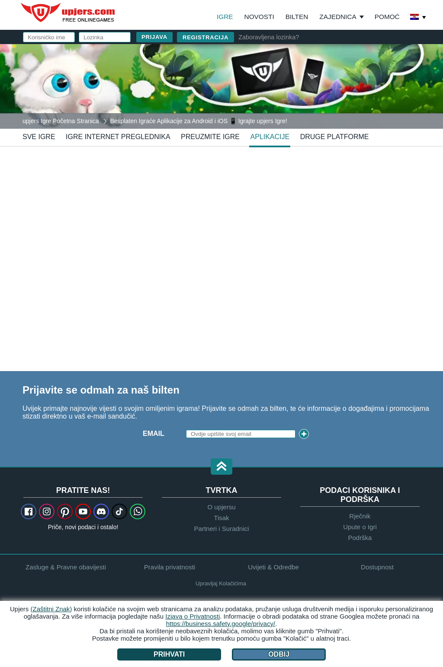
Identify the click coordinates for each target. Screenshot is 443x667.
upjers (68, 12)
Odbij (278, 654)
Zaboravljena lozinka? (268, 37)
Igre (225, 16)
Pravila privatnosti (169, 567)
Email (153, 433)
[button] (221, 467)
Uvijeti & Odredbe (273, 567)
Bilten (297, 16)
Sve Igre (38, 136)
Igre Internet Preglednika (118, 136)
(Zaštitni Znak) (51, 609)
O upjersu (221, 507)
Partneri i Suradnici (221, 528)
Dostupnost (377, 567)
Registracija (205, 37)
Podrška (360, 537)
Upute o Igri (360, 526)
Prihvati (169, 654)
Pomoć (387, 16)
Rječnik (359, 516)
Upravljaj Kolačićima (221, 583)
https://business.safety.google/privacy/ (220, 623)
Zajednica (337, 16)
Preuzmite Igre (210, 136)
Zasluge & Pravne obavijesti (66, 567)
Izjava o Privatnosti (192, 616)
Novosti (259, 16)
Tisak (221, 517)
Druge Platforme (334, 136)
